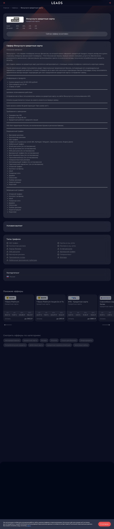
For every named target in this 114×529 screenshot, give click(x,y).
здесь (29, 525)
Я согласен (104, 524)
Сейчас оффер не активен (57, 34)
